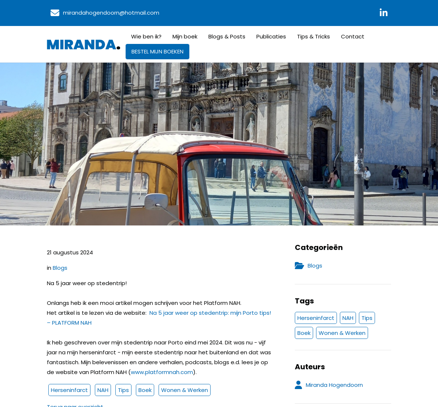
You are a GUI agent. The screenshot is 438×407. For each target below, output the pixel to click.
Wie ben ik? (146, 36)
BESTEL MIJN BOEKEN (157, 51)
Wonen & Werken (184, 390)
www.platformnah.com (162, 372)
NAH (102, 390)
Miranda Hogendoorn (334, 385)
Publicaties (271, 36)
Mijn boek (184, 36)
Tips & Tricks (313, 36)
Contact (352, 36)
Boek (145, 390)
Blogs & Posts (226, 36)
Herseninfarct (69, 390)
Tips (123, 390)
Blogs (60, 268)
